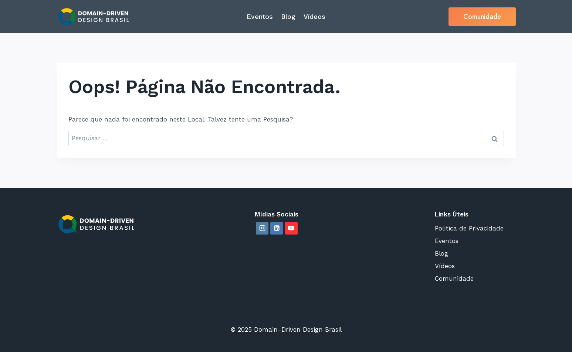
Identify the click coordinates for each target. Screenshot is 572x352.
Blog (288, 16)
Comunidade (482, 16)
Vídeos (314, 16)
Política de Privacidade (469, 228)
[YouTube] (291, 228)
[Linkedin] (276, 228)
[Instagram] (262, 228)
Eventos (260, 16)
